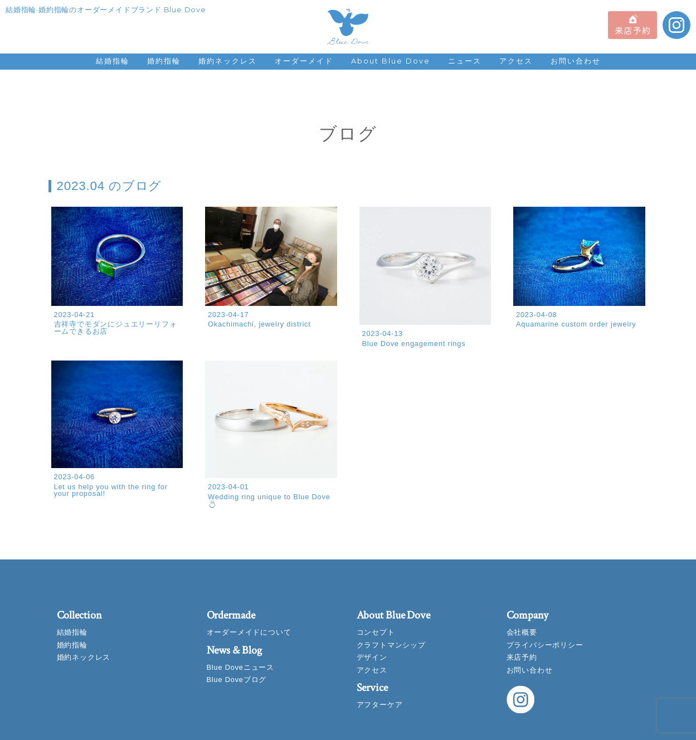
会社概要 (522, 632)
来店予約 (522, 657)
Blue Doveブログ (237, 679)
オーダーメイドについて (249, 632)
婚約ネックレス (227, 61)
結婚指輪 (112, 61)
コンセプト (376, 632)
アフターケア (380, 704)
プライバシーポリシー (545, 645)
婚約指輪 (164, 61)
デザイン (372, 657)
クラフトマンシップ (391, 645)
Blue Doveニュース (240, 667)
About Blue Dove (390, 61)
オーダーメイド (304, 61)
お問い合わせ (576, 61)
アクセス (516, 61)
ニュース (464, 61)
